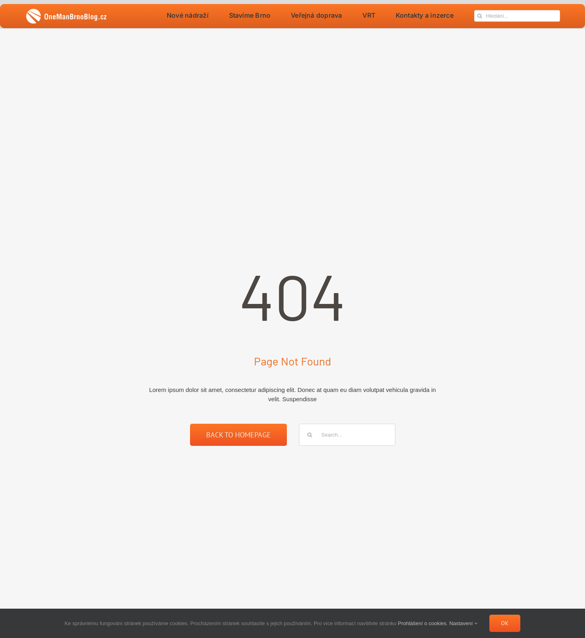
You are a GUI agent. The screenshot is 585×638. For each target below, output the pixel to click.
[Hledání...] (517, 16)
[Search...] (347, 435)
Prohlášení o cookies (422, 623)
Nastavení (463, 623)
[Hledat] (480, 16)
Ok (505, 623)
